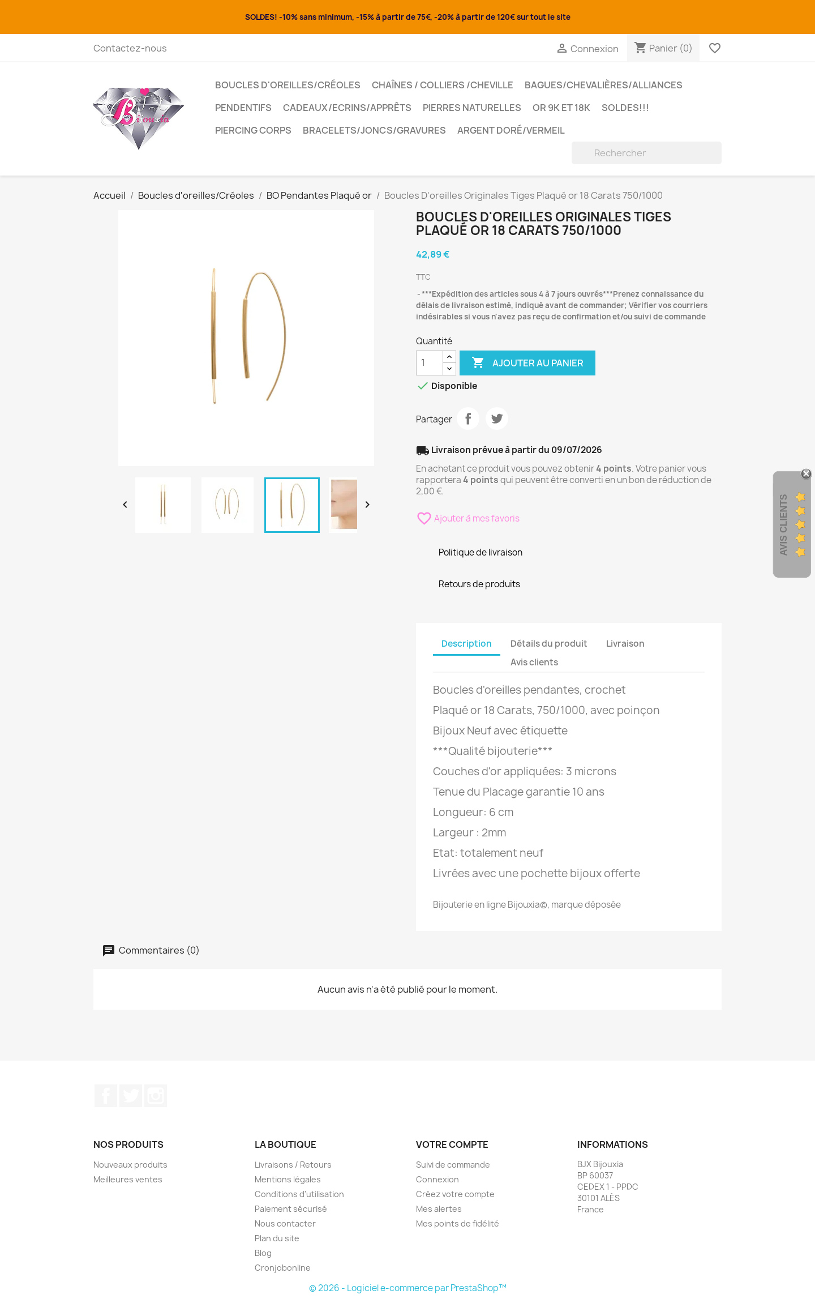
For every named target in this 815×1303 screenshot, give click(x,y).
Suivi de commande (453, 1164)
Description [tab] (466, 644)
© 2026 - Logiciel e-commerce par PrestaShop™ (408, 1288)
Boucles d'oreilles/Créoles (288, 85)
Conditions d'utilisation (299, 1194)
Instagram (155, 1095)
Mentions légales (288, 1179)
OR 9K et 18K (561, 107)
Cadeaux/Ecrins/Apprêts (347, 107)
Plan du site (277, 1238)
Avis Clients (783, 525)
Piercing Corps (253, 130)
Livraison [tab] (625, 644)
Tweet (497, 418)
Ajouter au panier (527, 363)
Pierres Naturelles (472, 107)
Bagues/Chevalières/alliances (604, 85)
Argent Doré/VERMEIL (511, 130)
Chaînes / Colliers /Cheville (442, 85)
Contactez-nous (130, 48)
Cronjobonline (283, 1267)
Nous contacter (285, 1223)
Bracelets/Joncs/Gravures (374, 130)
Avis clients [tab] (534, 662)
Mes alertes (439, 1208)
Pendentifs (243, 107)
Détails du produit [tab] (549, 644)
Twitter (130, 1095)
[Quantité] (429, 363)
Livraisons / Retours (293, 1164)
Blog (263, 1253)
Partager (468, 418)
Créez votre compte (455, 1194)
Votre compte (452, 1144)
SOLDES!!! (625, 107)
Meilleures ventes (127, 1179)
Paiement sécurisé (291, 1208)
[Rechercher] (647, 153)
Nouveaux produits (130, 1164)
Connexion (437, 1179)
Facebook (106, 1095)
